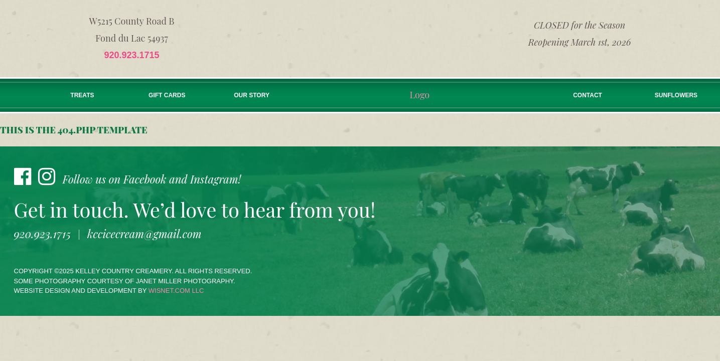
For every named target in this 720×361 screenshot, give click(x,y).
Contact (587, 95)
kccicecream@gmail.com (144, 233)
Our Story (251, 95)
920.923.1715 (131, 55)
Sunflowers (676, 95)
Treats (82, 95)
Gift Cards (167, 95)
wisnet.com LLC (176, 290)
